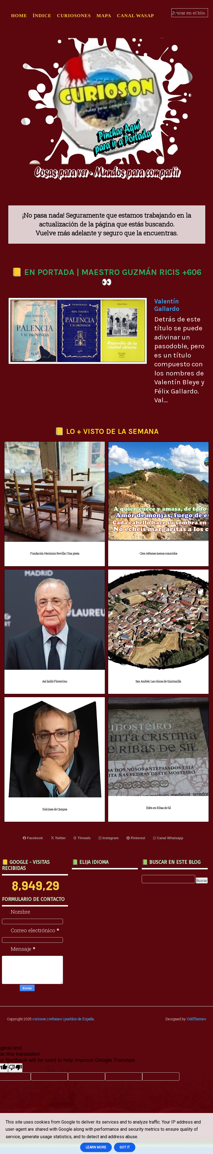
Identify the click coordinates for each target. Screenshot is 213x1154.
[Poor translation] (15, 1067)
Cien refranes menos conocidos (158, 553)
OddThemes (196, 1018)
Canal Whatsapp (168, 838)
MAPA (104, 15)
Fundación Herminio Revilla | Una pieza (54, 553)
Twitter (58, 838)
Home (19, 15)
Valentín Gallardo (166, 305)
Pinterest (135, 838)
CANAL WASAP (135, 15)
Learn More (96, 1147)
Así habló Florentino (54, 681)
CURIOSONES (74, 15)
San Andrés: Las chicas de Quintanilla (158, 681)
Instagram (109, 838)
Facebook (33, 838)
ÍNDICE (42, 15)
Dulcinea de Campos (54, 809)
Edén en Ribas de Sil (158, 808)
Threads (82, 838)
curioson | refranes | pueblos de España (63, 1018)
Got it (125, 1147)
